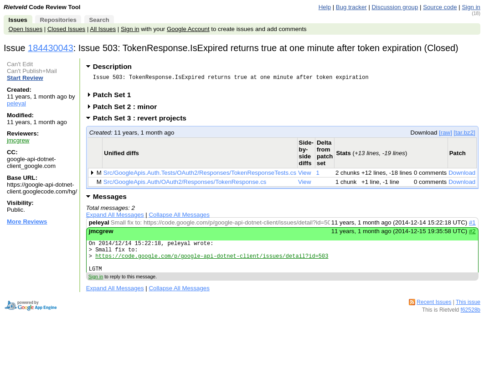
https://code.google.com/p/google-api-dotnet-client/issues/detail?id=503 (211, 262)
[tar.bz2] (464, 135)
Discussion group (395, 7)
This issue (468, 311)
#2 (472, 233)
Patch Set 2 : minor (128, 109)
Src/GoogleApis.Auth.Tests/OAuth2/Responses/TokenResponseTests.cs (199, 175)
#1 (472, 225)
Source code (440, 7)
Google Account (188, 29)
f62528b (470, 319)
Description (112, 66)
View (304, 175)
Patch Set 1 (115, 97)
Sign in (471, 7)
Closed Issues (66, 29)
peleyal (16, 103)
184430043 (50, 48)
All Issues (103, 29)
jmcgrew (18, 140)
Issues (18, 19)
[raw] (445, 135)
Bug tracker (351, 7)
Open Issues (25, 29)
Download (461, 175)
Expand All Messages (115, 217)
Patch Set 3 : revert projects (142, 121)
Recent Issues (434, 311)
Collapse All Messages (179, 217)
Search (99, 19)
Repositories (58, 19)
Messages (110, 199)
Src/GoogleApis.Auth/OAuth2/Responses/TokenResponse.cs (185, 184)
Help (325, 7)
